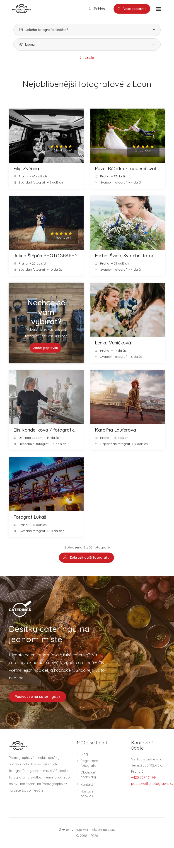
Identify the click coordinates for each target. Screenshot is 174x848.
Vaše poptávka (132, 9)
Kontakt (86, 785)
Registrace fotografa (89, 763)
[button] (87, 30)
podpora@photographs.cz (152, 784)
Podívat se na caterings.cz (37, 697)
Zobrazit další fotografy (86, 558)
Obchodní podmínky (88, 774)
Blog (84, 754)
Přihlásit (97, 9)
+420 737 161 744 (144, 778)
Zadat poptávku (45, 348)
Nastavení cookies (88, 793)
